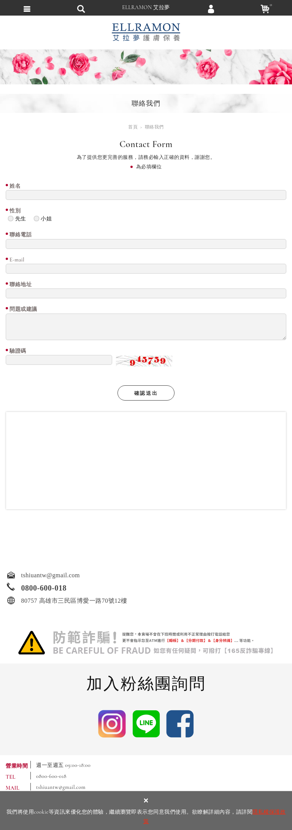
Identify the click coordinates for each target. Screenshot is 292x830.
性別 (15, 211)
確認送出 (146, 393)
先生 (17, 218)
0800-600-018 (51, 776)
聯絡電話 (21, 234)
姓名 (15, 186)
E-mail (17, 260)
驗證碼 (18, 351)
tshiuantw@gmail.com (61, 787)
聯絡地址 (21, 284)
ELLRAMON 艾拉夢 (146, 7)
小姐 (42, 218)
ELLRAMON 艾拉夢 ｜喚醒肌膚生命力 (146, 32)
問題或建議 (23, 309)
